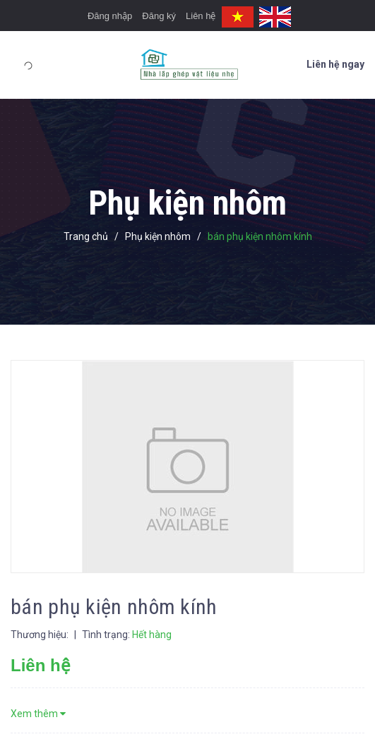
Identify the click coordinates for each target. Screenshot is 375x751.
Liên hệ (200, 16)
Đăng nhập (110, 16)
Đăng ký (159, 16)
